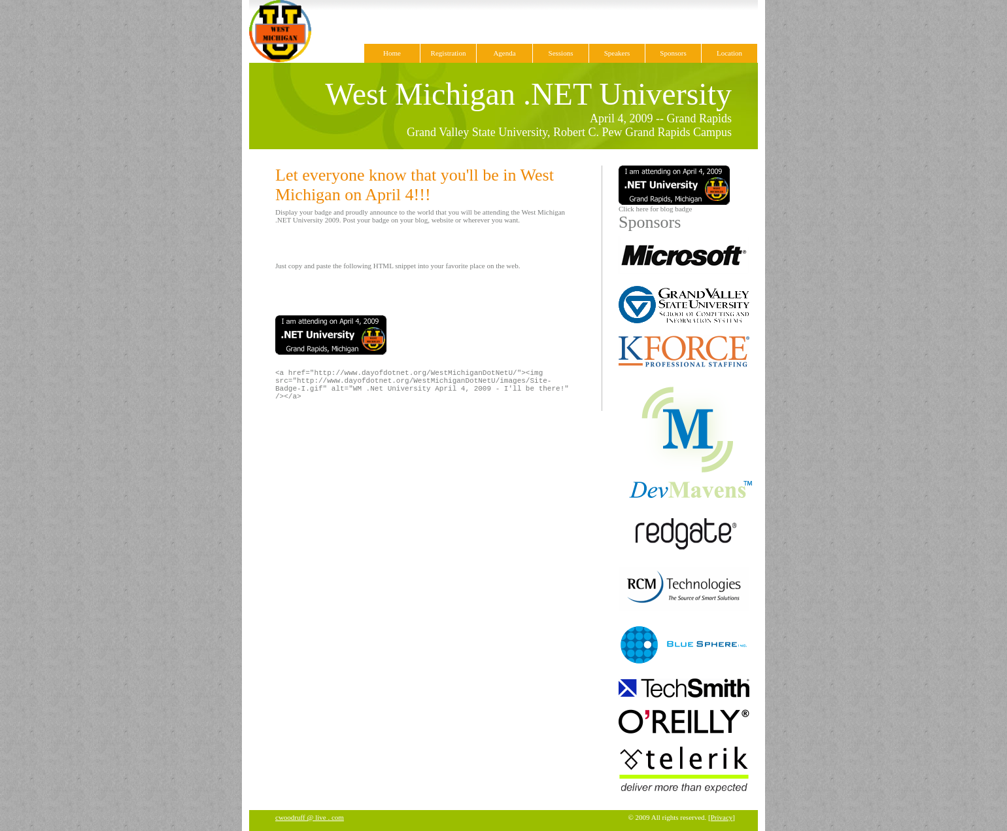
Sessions (561, 53)
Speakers (617, 53)
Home (392, 53)
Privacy (722, 817)
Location (729, 53)
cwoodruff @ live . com (309, 817)
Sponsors (673, 53)
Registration (448, 53)
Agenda (504, 53)
